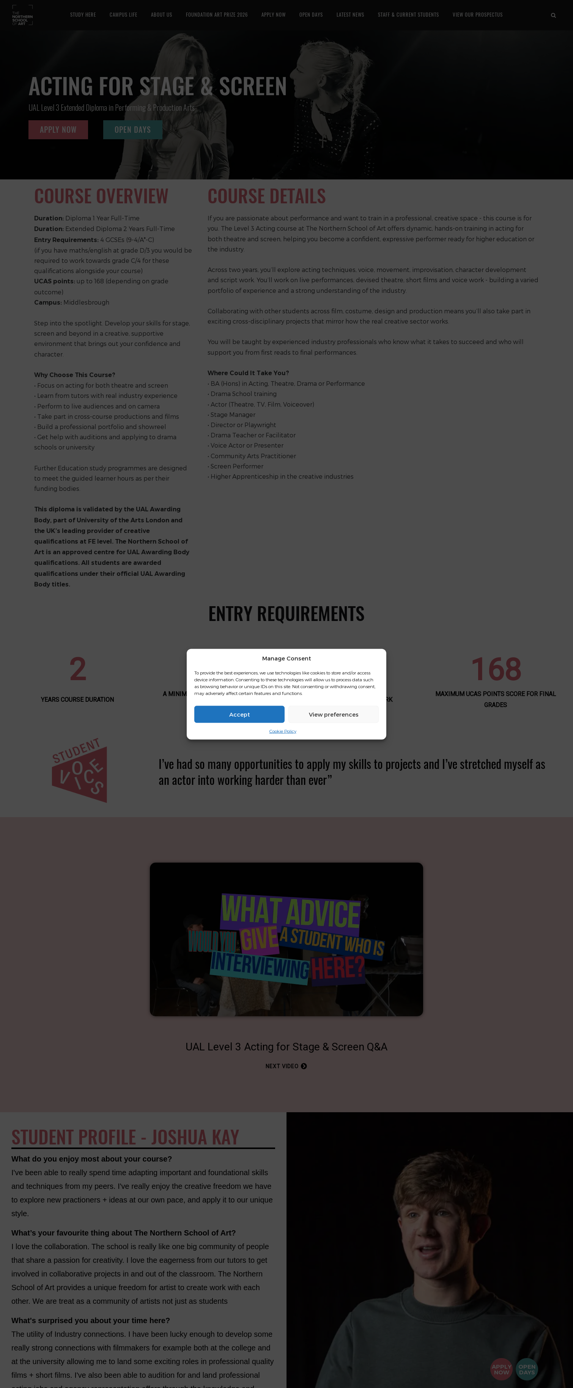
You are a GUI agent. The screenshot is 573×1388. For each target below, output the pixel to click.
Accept (239, 714)
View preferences (334, 714)
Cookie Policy (282, 731)
